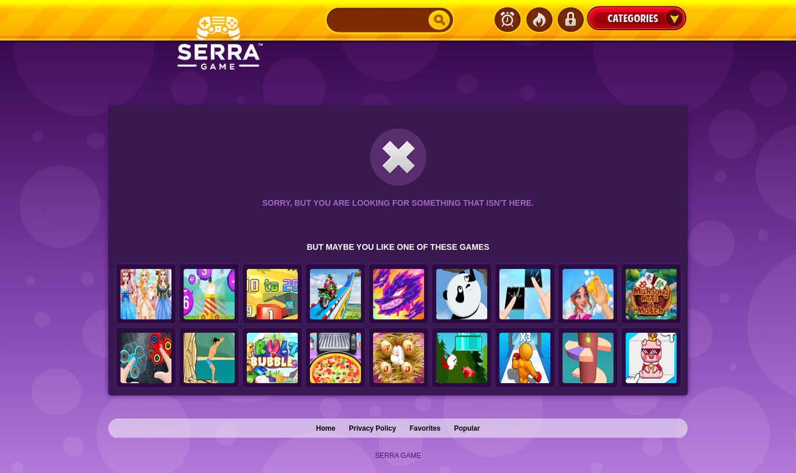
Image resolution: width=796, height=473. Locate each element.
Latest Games (507, 20)
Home (325, 428)
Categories (637, 18)
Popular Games (538, 20)
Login (570, 20)
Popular (467, 428)
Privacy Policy (372, 428)
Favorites (425, 428)
